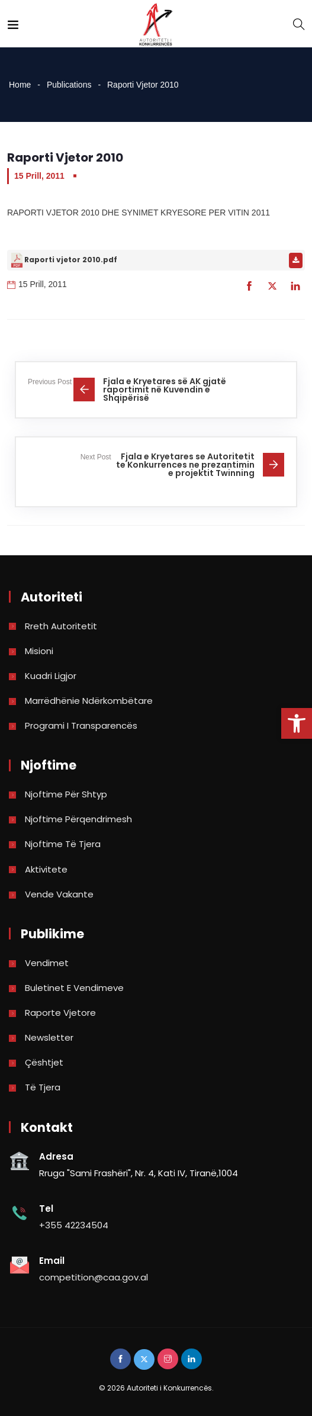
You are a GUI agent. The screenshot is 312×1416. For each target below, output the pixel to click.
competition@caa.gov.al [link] (93, 1277)
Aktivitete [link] (46, 869)
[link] (296, 723)
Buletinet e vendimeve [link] (74, 987)
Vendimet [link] (47, 963)
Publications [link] (69, 84)
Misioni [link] (39, 651)
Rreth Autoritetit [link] (61, 626)
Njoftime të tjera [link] (63, 844)
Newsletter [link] (49, 1037)
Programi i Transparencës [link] (81, 725)
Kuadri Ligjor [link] (50, 676)
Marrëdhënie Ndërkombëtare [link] (89, 700)
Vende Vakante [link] (59, 894)
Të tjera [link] (42, 1087)
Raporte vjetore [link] (60, 1012)
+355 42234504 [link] (73, 1225)
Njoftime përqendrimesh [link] (78, 819)
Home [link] (20, 84)
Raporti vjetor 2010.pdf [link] (70, 260)
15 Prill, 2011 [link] (39, 176)
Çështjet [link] (44, 1062)
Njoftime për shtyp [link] (66, 794)
